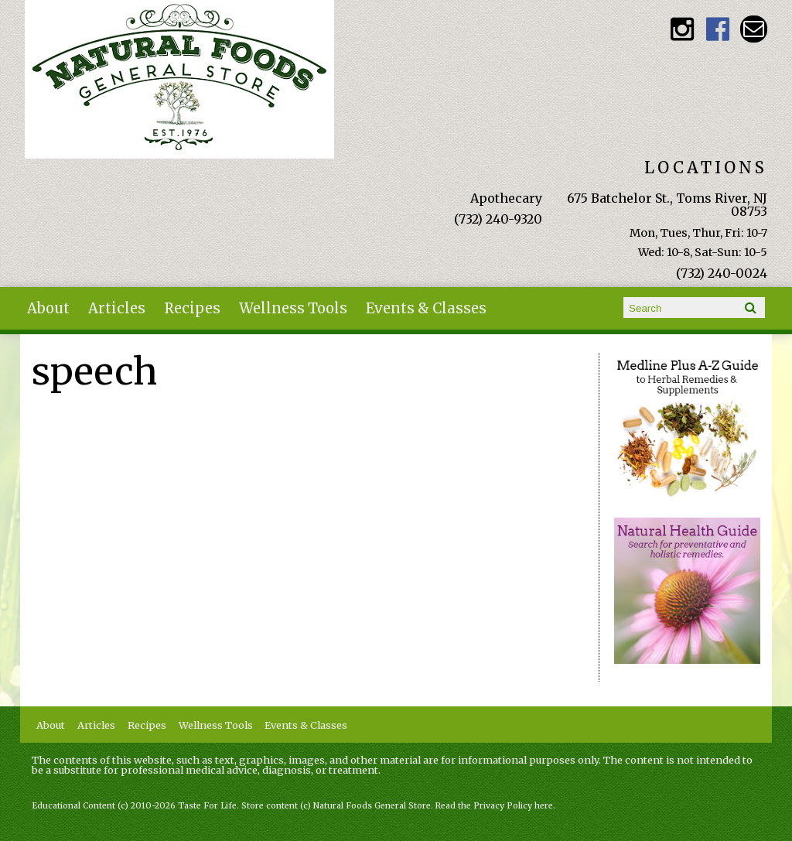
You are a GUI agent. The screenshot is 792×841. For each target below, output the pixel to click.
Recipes (192, 308)
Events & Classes (426, 308)
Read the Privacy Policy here (494, 806)
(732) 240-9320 (498, 219)
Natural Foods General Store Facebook (718, 29)
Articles (116, 308)
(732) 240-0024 (721, 273)
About (48, 308)
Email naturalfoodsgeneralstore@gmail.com (753, 29)
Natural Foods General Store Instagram (682, 29)
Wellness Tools (293, 308)
